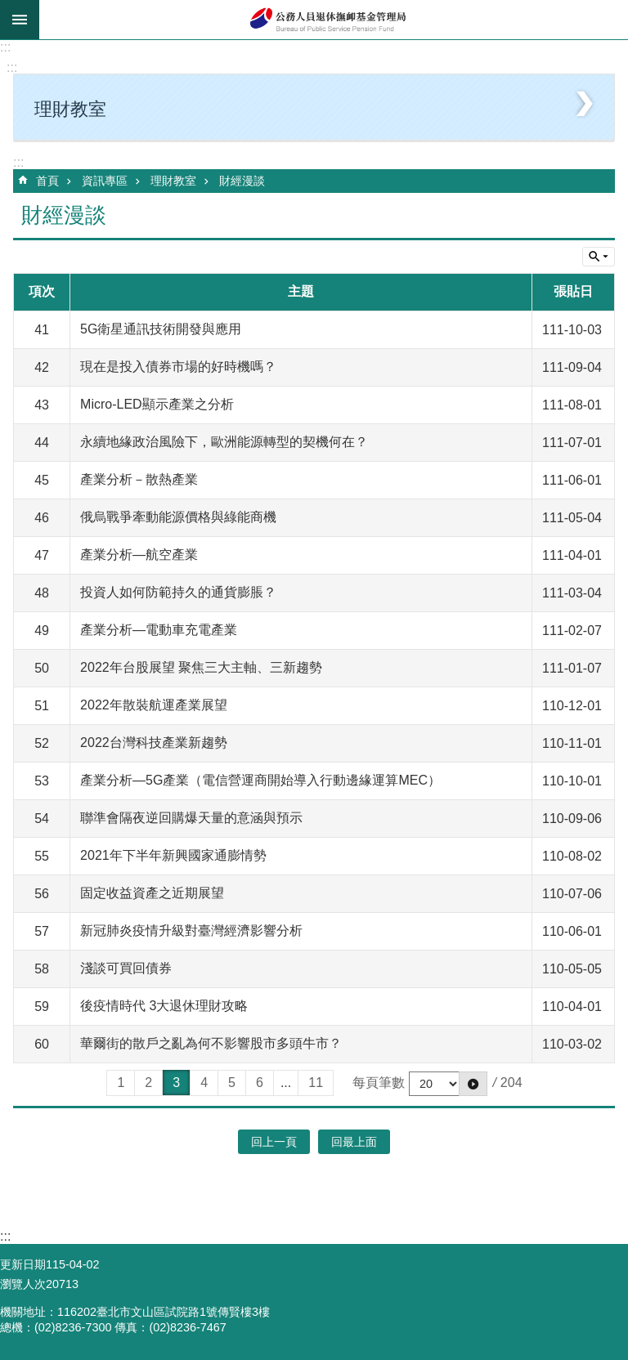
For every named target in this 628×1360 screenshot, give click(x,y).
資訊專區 (105, 180)
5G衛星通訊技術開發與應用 (160, 329)
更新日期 (23, 1264)
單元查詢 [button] (598, 256)
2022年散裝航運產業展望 (153, 705)
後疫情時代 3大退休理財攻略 (164, 1006)
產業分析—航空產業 (139, 554)
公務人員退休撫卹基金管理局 (333, 19)
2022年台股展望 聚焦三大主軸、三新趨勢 (201, 667)
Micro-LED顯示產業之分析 (157, 404)
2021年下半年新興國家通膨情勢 (173, 855)
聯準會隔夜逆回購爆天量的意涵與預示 (191, 818)
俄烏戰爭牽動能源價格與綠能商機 (178, 517)
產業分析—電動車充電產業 (158, 630)
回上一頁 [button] (274, 1141)
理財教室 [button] (70, 109)
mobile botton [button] (19, 19)
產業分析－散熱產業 (139, 479)
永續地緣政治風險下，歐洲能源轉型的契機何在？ (224, 442)
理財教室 (173, 180)
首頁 (47, 180)
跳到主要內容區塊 (8, 8)
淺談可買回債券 (126, 968)
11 (315, 1082)
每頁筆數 (378, 1082)
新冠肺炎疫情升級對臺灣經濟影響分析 (191, 930)
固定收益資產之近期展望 (152, 893)
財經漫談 (242, 180)
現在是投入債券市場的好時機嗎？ (178, 367)
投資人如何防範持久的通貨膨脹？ (178, 592)
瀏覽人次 (23, 1284)
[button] (473, 1083)
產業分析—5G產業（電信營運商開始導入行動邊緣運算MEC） (260, 780)
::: (5, 47)
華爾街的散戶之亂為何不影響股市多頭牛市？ (211, 1043)
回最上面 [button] (354, 1141)
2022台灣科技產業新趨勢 (153, 742)
